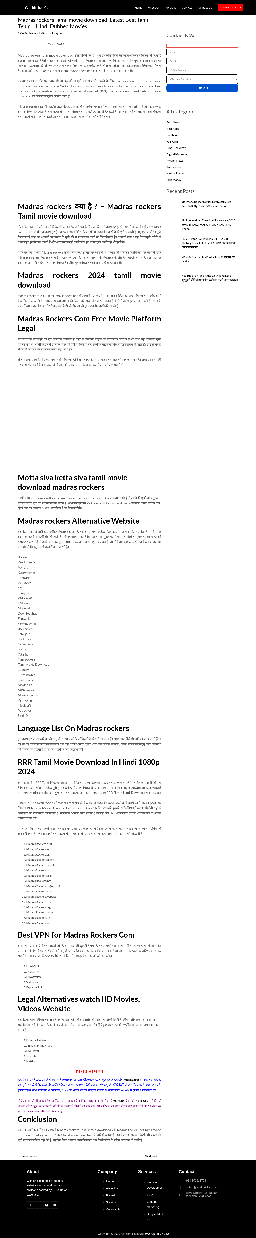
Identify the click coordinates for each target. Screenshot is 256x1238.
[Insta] (38, 1205)
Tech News (173, 122)
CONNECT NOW (231, 7)
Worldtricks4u (36, 7)
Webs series (173, 167)
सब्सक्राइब (140, 1100)
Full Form (172, 141)
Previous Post (28, 1156)
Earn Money (173, 179)
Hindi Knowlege (176, 147)
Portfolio (171, 7)
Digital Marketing (177, 154)
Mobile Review (175, 173)
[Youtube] (54, 1205)
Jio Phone (172, 135)
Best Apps (172, 128)
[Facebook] (30, 1205)
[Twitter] (46, 1205)
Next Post (153, 1156)
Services (187, 7)
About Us (154, 7)
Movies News (27, 33)
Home (138, 7)
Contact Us (205, 7)
